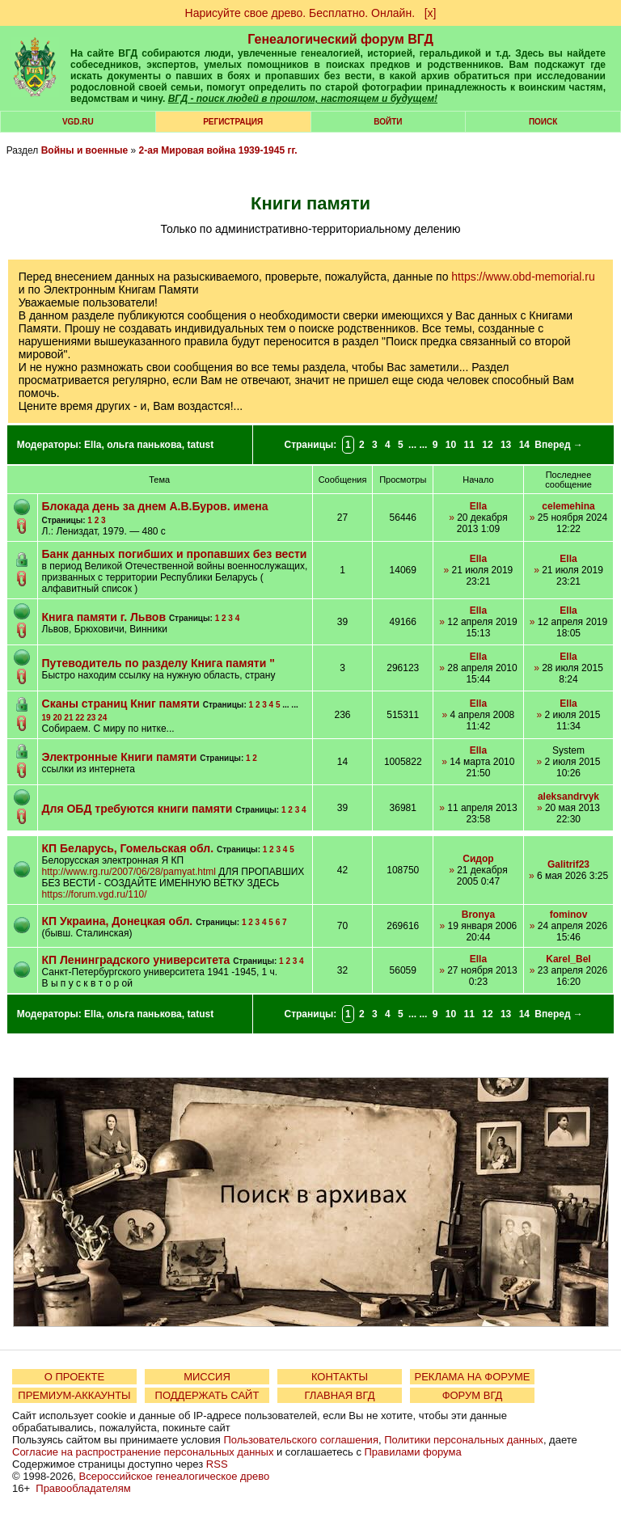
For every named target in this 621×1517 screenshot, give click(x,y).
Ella (92, 444)
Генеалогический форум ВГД (340, 39)
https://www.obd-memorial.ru (522, 276)
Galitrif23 (568, 864)
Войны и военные (85, 150)
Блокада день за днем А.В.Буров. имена (155, 506)
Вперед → (558, 444)
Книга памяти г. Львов (104, 617)
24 (102, 717)
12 (487, 444)
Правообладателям (83, 1488)
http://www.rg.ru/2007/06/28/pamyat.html (129, 871)
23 (91, 717)
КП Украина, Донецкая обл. (117, 921)
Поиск (543, 121)
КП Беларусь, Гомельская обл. (128, 848)
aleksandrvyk (568, 796)
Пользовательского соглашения (300, 1440)
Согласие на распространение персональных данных (142, 1452)
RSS (217, 1464)
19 (46, 717)
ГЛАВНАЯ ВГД (340, 1395)
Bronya (478, 914)
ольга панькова (144, 444)
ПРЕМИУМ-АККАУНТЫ (74, 1395)
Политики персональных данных (463, 1440)
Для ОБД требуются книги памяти (137, 808)
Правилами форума (413, 1452)
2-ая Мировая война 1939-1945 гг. (218, 150)
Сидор (478, 858)
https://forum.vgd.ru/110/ (94, 894)
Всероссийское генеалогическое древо (174, 1476)
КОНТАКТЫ (339, 1377)
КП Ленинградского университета (136, 959)
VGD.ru (78, 121)
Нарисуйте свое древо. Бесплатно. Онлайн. (300, 12)
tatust (200, 444)
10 (451, 444)
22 (79, 717)
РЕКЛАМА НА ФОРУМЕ (472, 1377)
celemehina (568, 506)
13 (506, 444)
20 (57, 717)
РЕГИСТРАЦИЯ (233, 121)
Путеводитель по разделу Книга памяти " (158, 663)
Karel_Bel (568, 959)
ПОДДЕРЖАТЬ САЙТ (207, 1395)
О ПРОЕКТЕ (74, 1377)
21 (68, 717)
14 (524, 444)
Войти (388, 121)
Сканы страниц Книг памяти (121, 703)
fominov (569, 914)
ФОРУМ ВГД (472, 1395)
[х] (431, 12)
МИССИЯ (207, 1377)
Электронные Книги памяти (119, 756)
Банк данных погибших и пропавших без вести (174, 553)
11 (469, 444)
